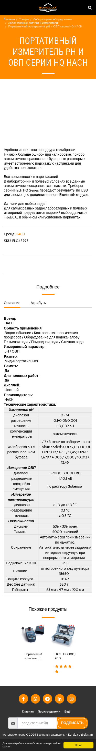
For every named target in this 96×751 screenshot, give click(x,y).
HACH (20, 234)
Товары (24, 19)
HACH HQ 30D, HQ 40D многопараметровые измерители (68, 656)
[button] (5, 7)
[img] (33, 635)
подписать (72, 722)
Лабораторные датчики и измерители (33, 23)
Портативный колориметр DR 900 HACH (33, 656)
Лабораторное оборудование (52, 19)
